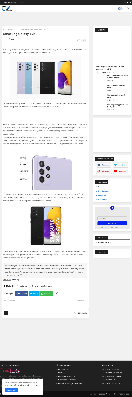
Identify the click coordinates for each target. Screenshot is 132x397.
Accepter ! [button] (11, 390)
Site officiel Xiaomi (112, 383)
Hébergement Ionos (66, 376)
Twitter (35, 293)
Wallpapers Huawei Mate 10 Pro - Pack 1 (117, 76)
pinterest (105, 171)
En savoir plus (33, 385)
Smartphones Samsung (19, 29)
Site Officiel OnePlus (113, 376)
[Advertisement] (66, 19)
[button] (128, 8)
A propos (11, 2)
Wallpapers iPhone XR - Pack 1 (117, 96)
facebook (106, 165)
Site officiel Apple (112, 369)
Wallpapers (102, 199)
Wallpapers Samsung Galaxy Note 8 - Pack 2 (110, 68)
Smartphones (23, 286)
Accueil (3, 2)
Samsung (15, 279)
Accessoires (102, 187)
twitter (122, 165)
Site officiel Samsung (113, 373)
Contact (20, 2)
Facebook (23, 293)
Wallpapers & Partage (67, 380)
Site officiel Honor (112, 380)
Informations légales (122, 394)
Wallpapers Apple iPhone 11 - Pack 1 (117, 106)
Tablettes (102, 195)
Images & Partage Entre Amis (70, 383)
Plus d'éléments (80, 313)
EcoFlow (61, 373)
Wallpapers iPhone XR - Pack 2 (117, 86)
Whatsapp (48, 293)
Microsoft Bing (64, 369)
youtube (122, 171)
